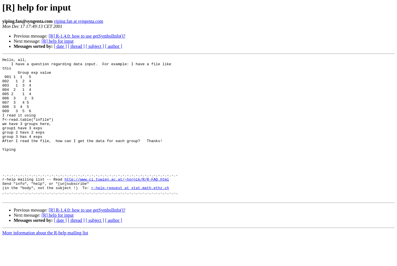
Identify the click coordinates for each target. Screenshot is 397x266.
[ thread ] (76, 46)
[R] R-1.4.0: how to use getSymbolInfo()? (87, 36)
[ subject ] (95, 46)
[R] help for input (58, 41)
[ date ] (60, 46)
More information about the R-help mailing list (45, 261)
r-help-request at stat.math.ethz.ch (130, 214)
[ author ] (113, 46)
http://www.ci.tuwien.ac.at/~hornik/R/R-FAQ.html (116, 203)
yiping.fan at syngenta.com (78, 21)
